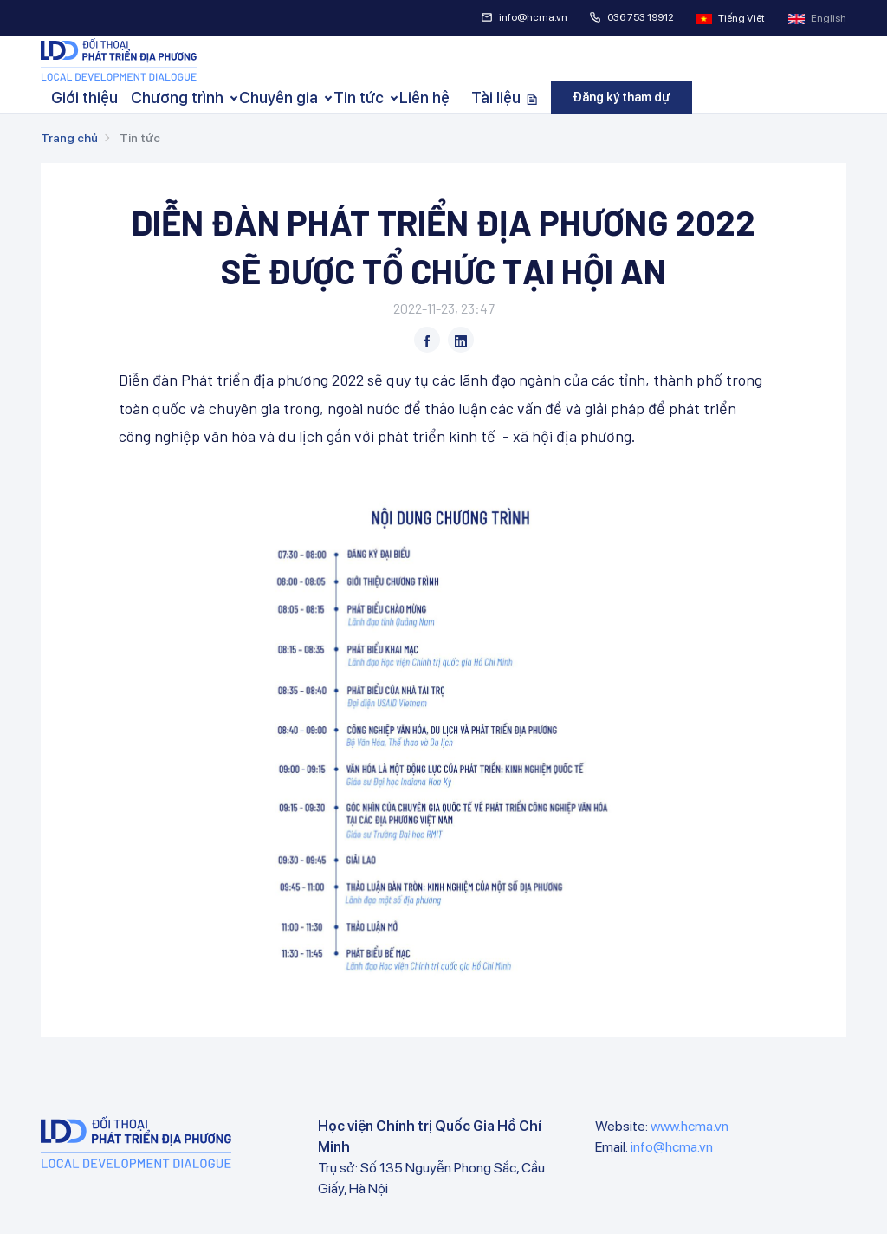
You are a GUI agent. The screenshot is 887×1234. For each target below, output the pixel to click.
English (817, 18)
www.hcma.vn (689, 1126)
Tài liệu (504, 97)
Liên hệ (424, 97)
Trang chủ (69, 138)
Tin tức (358, 97)
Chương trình (177, 97)
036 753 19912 (631, 17)
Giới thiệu (84, 97)
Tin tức (140, 138)
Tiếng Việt (731, 18)
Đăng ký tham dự (621, 97)
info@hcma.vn (524, 17)
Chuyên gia (278, 97)
